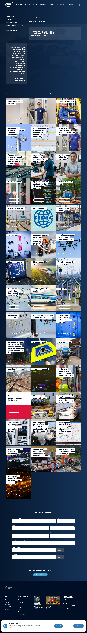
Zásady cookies (11, 629)
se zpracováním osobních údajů (41, 570)
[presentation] (40, 565)
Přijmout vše (58, 626)
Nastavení (68, 626)
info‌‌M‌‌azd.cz (66, 600)
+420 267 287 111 (69, 597)
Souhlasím (33, 570)
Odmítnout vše (78, 626)
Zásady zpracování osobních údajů (21, 629)
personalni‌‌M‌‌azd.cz (38, 36)
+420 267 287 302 (42, 32)
